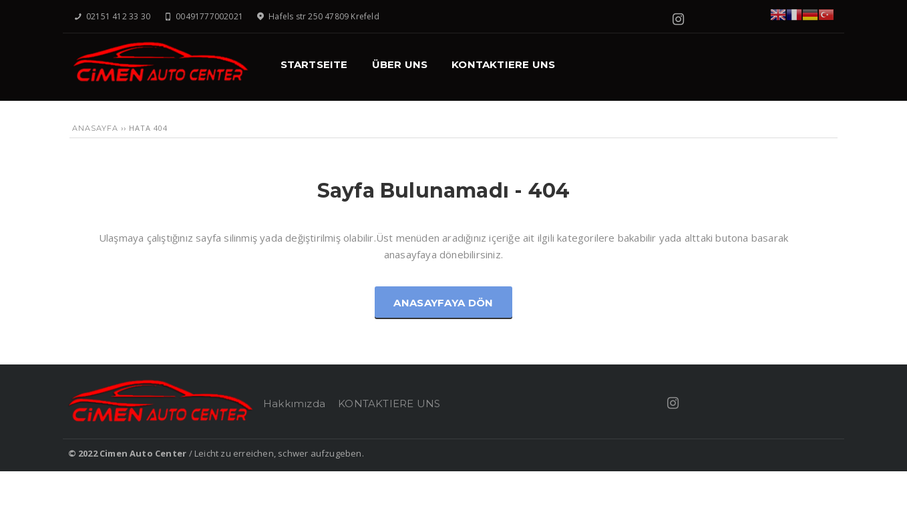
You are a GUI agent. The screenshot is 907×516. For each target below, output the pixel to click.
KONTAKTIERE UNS (389, 403)
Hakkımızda (294, 403)
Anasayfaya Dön (443, 302)
